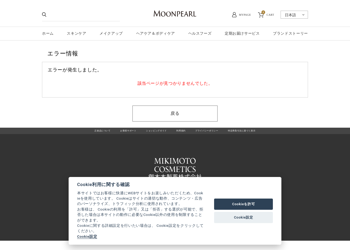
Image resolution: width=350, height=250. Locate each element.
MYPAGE (245, 14)
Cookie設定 (87, 236)
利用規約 (181, 133)
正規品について (76, 133)
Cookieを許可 (243, 204)
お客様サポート (110, 133)
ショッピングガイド (148, 133)
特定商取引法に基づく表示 (264, 133)
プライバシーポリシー (216, 133)
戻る (174, 113)
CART (267, 14)
